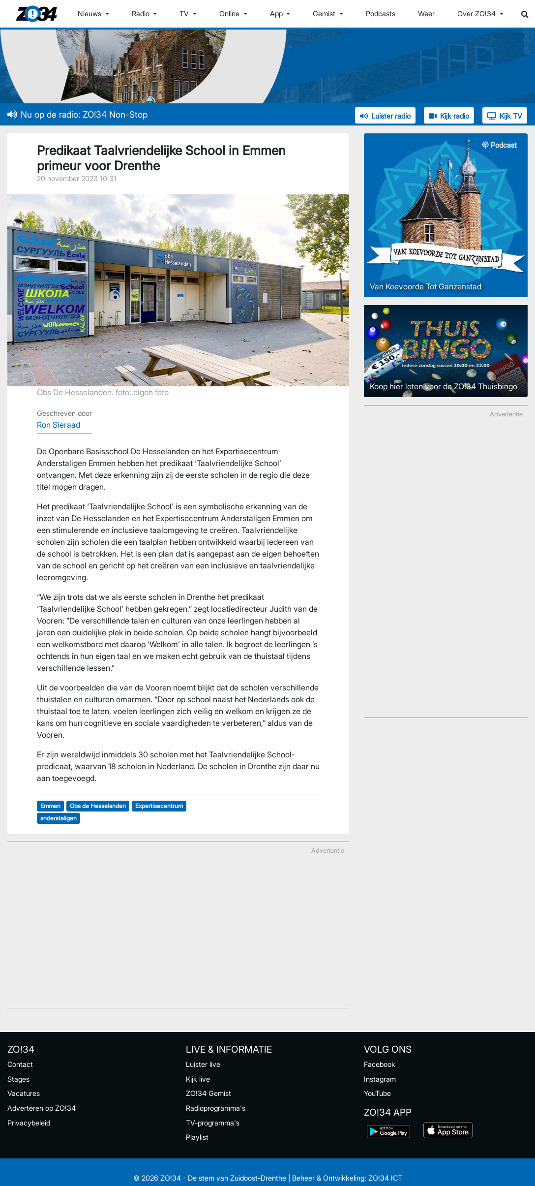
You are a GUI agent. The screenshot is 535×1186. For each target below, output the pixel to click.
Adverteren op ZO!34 (41, 1108)
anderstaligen (58, 818)
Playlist (197, 1137)
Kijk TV (504, 116)
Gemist (325, 13)
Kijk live (198, 1079)
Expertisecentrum (159, 806)
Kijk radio (449, 116)
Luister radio (385, 116)
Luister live (203, 1064)
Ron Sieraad (58, 425)
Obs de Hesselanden (98, 806)
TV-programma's (212, 1123)
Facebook (379, 1064)
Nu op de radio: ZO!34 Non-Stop (77, 114)
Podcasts (380, 13)
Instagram (380, 1079)
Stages (18, 1079)
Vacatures (23, 1093)
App (277, 13)
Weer (426, 13)
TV (185, 13)
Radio (141, 13)
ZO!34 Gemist (208, 1093)
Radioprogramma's (215, 1108)
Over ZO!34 (477, 13)
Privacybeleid (28, 1123)
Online (230, 13)
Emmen (50, 806)
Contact (20, 1064)
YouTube (377, 1093)
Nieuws (90, 13)
